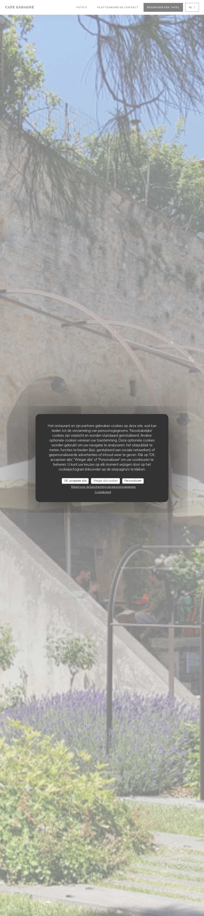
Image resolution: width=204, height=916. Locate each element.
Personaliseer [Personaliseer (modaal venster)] (133, 481)
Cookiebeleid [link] (103, 492)
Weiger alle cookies (105, 481)
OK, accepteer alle (75, 481)
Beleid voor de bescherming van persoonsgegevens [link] (103, 487)
